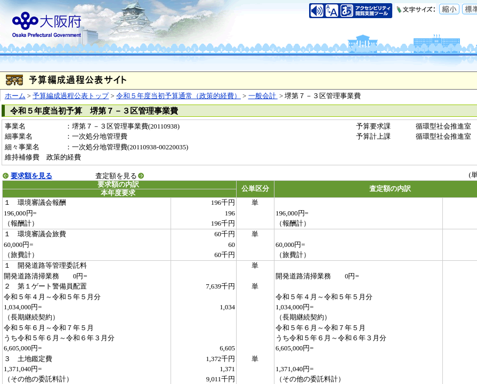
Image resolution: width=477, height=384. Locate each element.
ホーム (15, 96)
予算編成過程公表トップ (71, 96)
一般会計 (263, 96)
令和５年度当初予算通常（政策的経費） (178, 96)
